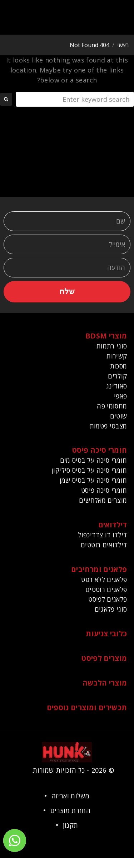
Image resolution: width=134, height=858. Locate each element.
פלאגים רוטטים (106, 589)
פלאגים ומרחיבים (99, 569)
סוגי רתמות (111, 346)
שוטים (118, 416)
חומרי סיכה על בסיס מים (93, 460)
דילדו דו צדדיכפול (102, 535)
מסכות (118, 366)
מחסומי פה (112, 406)
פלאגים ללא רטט (104, 579)
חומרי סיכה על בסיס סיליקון (89, 470)
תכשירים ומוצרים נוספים (87, 707)
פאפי (120, 396)
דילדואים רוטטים (104, 545)
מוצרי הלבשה (105, 683)
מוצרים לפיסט (104, 658)
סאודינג (116, 386)
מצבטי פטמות (108, 426)
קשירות (116, 356)
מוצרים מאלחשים (103, 500)
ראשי (123, 45)
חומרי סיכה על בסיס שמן (93, 480)
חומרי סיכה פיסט (99, 450)
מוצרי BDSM (106, 336)
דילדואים (112, 525)
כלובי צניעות (106, 633)
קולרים (117, 376)
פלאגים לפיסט (107, 599)
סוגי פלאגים (111, 609)
